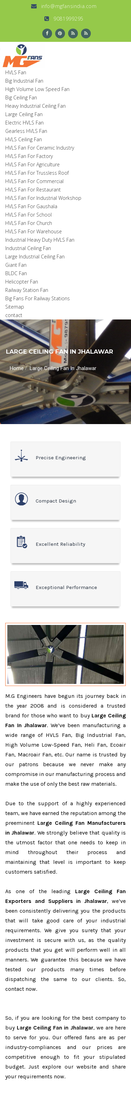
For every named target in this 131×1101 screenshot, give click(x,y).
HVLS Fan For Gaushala (31, 206)
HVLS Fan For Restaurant (33, 189)
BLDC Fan (16, 273)
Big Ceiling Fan (21, 97)
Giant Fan (16, 265)
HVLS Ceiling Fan (23, 139)
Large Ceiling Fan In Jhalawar (63, 368)
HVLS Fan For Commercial (34, 181)
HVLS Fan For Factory (29, 156)
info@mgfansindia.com (63, 6)
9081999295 (63, 18)
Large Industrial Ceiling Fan (35, 256)
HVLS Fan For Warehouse (33, 231)
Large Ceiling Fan (24, 114)
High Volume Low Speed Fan (37, 89)
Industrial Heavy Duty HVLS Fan (39, 239)
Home (17, 368)
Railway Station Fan (26, 290)
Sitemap (14, 306)
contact (13, 315)
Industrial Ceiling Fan (28, 248)
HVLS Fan (15, 72)
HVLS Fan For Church (28, 223)
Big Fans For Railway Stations (37, 298)
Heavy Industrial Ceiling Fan (35, 106)
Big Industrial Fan (24, 80)
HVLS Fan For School (28, 214)
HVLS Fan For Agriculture (32, 164)
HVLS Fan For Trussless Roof (37, 172)
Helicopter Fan (21, 281)
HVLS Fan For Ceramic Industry (39, 147)
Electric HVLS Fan (24, 122)
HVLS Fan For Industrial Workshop (43, 198)
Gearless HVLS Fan (26, 131)
